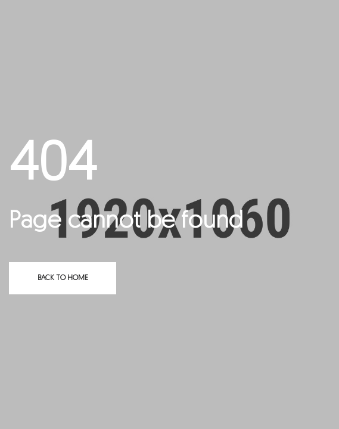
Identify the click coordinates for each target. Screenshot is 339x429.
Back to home (63, 278)
